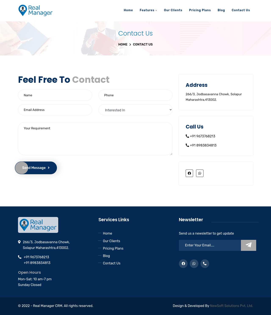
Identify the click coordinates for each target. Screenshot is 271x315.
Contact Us (241, 10)
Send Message (36, 168)
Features (148, 10)
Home (128, 10)
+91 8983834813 (203, 145)
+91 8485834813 (204, 265)
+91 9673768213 (202, 136)
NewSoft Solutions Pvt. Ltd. (231, 306)
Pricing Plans (200, 10)
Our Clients (173, 10)
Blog (221, 10)
